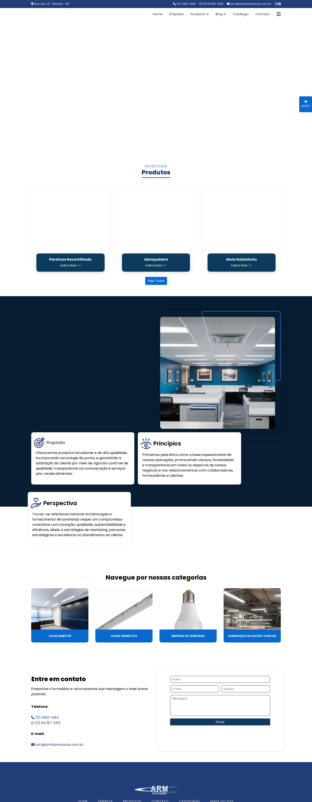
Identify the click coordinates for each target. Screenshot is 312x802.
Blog (219, 14)
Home (157, 14)
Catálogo (241, 14)
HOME (83, 756)
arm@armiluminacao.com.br (58, 698)
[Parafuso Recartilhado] (70, 225)
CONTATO (160, 756)
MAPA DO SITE (222, 756)
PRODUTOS (132, 756)
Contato (262, 14)
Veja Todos (156, 281)
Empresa (176, 14)
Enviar (220, 676)
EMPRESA (105, 756)
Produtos (197, 14)
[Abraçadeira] (156, 225)
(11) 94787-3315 (211, 4)
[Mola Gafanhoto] (241, 225)
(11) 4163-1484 (184, 4)
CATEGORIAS (189, 756)
